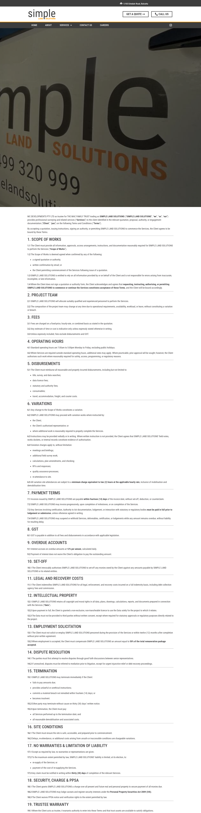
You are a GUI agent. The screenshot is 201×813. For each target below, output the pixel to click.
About (48, 25)
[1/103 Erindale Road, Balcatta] (121, 3)
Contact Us (86, 25)
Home (34, 25)
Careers (104, 25)
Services (66, 25)
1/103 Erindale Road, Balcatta (135, 4)
